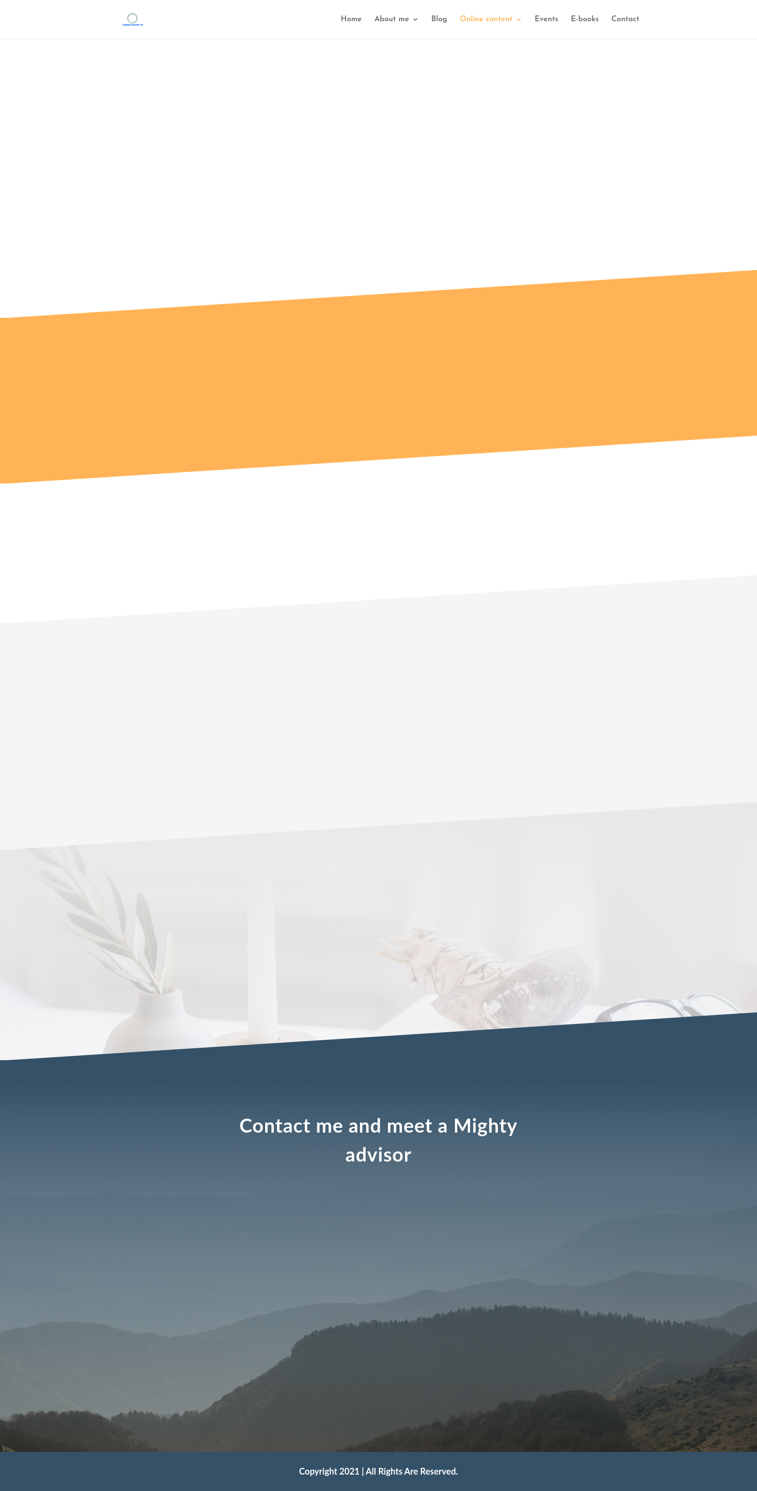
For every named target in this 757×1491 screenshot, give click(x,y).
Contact (625, 19)
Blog (439, 19)
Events (546, 19)
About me (391, 19)
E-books (585, 19)
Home (351, 19)
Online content (486, 19)
